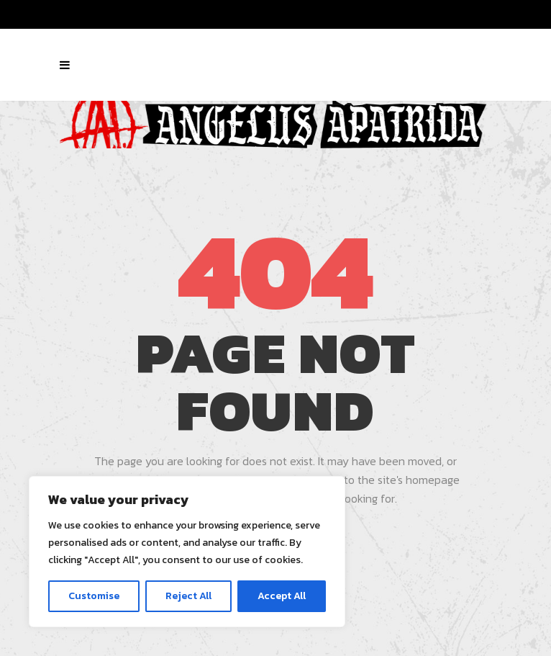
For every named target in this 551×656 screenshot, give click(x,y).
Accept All (282, 595)
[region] (187, 551)
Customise (93, 595)
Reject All (188, 595)
